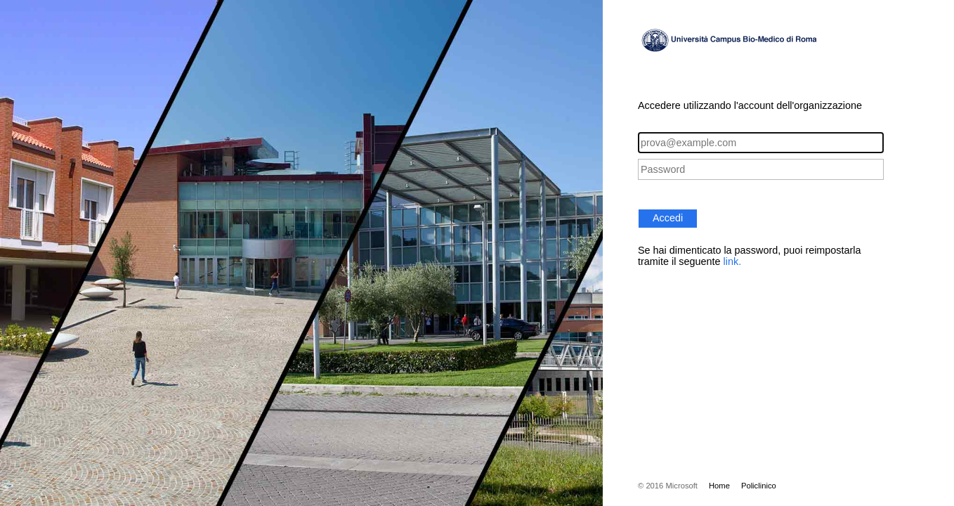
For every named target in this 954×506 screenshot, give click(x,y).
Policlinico (758, 485)
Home (719, 485)
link (731, 261)
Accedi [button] (668, 217)
